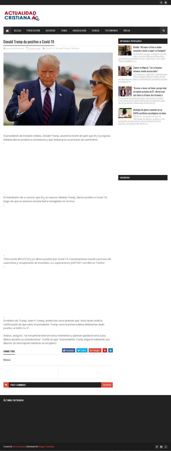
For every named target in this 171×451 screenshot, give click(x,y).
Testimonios (111, 30)
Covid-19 (50, 48)
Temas (64, 30)
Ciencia (95, 30)
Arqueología (79, 30)
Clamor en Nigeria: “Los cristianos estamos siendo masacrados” (147, 69)
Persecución (33, 30)
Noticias (75, 48)
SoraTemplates (19, 446)
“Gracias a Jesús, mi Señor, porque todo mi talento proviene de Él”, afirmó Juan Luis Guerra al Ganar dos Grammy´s (150, 91)
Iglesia (17, 30)
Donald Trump (63, 48)
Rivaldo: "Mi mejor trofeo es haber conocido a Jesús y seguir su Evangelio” (149, 48)
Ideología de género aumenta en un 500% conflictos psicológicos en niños (149, 111)
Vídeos (126, 30)
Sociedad (50, 30)
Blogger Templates (46, 446)
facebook (107, 384)
